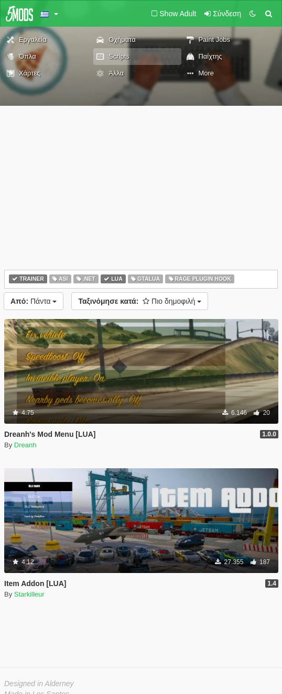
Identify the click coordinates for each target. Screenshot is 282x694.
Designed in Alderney (39, 683)
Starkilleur (29, 594)
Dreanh (25, 445)
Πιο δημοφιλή (139, 301)
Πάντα (33, 301)
